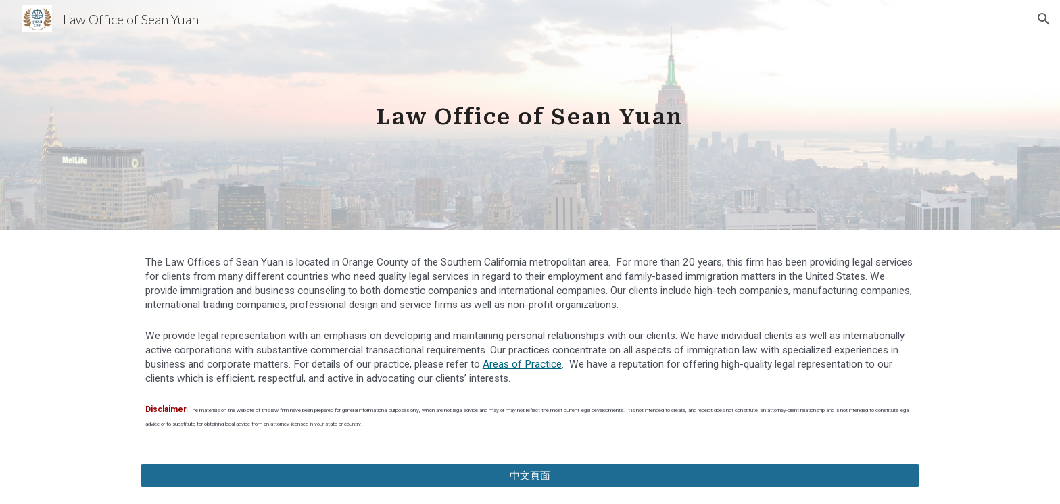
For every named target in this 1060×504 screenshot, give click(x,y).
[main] (529, 114)
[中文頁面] (530, 475)
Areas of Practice (522, 364)
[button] (1044, 19)
